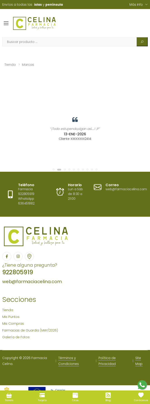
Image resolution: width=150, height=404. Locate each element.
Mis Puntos (10, 317)
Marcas (28, 64)
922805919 (17, 272)
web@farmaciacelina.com (32, 281)
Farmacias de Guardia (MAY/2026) (30, 330)
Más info (136, 4)
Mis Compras (13, 323)
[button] (53, 170)
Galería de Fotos (16, 337)
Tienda (10, 64)
